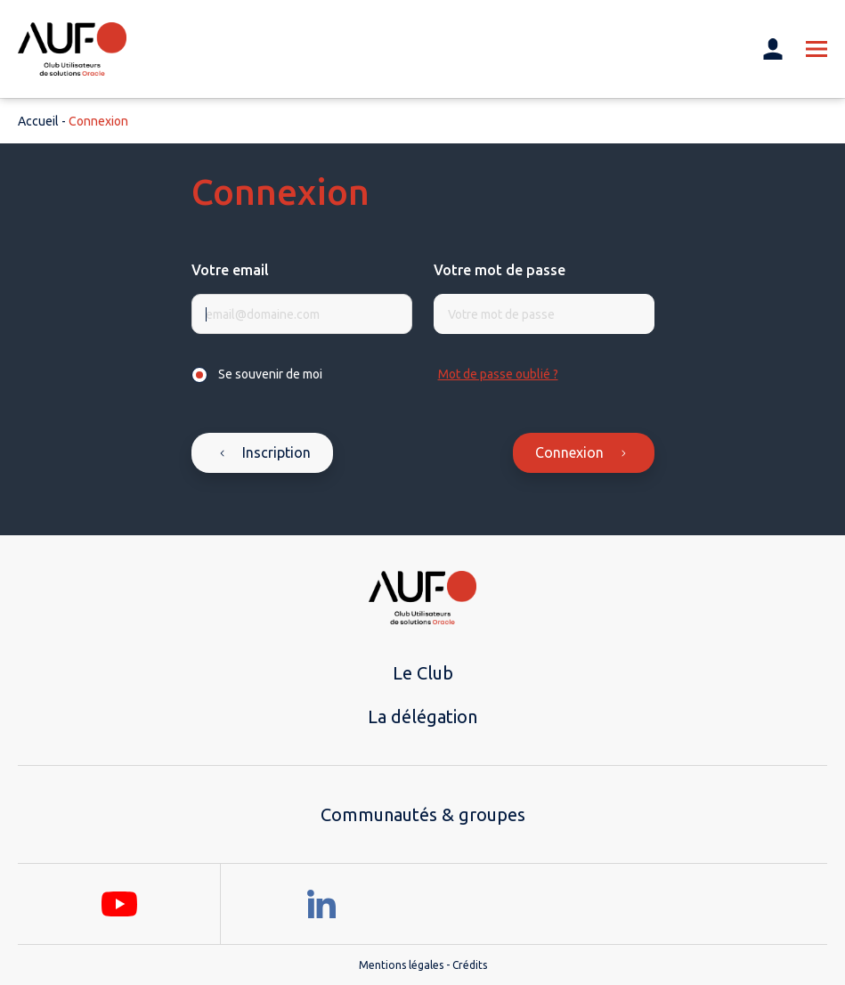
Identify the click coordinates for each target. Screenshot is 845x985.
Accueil (38, 121)
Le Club (423, 673)
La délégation (422, 716)
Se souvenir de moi (270, 374)
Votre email (230, 270)
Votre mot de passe (499, 270)
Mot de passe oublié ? (498, 374)
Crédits (469, 965)
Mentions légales (401, 965)
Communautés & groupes (423, 814)
